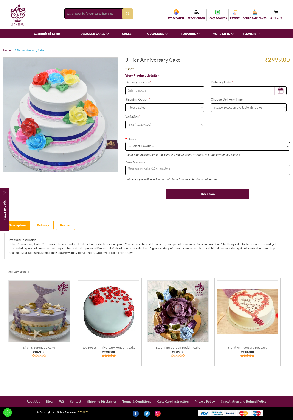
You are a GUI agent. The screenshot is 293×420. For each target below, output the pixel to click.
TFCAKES (83, 412)
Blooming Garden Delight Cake (178, 348)
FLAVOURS (188, 34)
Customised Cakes (47, 34)
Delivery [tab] (43, 225)
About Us (33, 401)
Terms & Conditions (136, 401)
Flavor (131, 139)
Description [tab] (17, 225)
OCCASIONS (155, 34)
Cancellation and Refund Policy (243, 401)
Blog (49, 401)
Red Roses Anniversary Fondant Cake (108, 348)
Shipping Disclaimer (101, 401)
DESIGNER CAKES (93, 34)
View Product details (142, 75)
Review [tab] (65, 225)
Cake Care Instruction (173, 401)
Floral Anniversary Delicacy (247, 348)
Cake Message (135, 162)
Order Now (207, 194)
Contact (75, 401)
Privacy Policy (205, 401)
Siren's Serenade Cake (39, 348)
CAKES (127, 34)
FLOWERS (249, 34)
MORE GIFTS (221, 34)
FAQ (61, 401)
